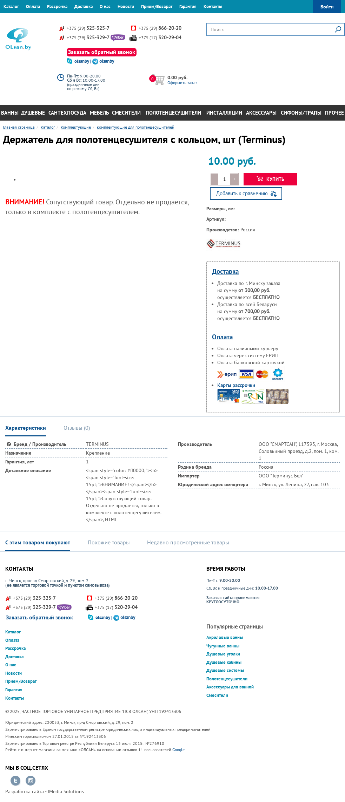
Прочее (334, 112)
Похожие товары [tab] (109, 542)
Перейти (15, 781)
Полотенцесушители (173, 112)
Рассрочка (57, 6)
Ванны (10, 112)
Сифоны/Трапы (301, 112)
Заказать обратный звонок (101, 51)
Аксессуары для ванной (230, 687)
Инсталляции (224, 112)
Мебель (99, 112)
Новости (126, 6)
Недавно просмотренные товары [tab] (188, 542)
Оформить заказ (182, 82)
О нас (105, 6)
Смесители (126, 112)
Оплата (33, 6)
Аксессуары (261, 112)
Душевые (33, 112)
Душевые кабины (223, 662)
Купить (270, 179)
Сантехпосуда (67, 112)
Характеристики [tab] (25, 427)
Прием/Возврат (156, 6)
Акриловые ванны (224, 637)
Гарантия (188, 6)
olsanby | (83, 61)
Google (178, 749)
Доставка (83, 6)
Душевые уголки (223, 654)
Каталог (11, 6)
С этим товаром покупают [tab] (37, 542)
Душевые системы (225, 670)
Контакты (213, 6)
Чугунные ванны (222, 646)
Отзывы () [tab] (77, 427)
